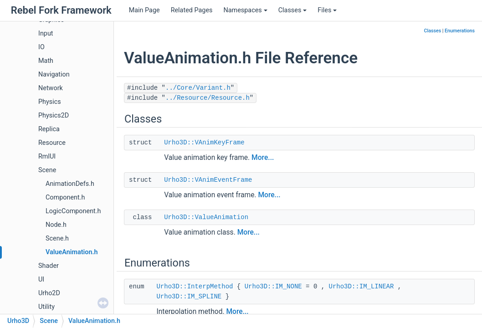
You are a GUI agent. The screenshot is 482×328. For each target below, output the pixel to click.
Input (45, 33)
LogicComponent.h (73, 211)
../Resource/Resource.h (207, 98)
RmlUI (47, 156)
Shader (48, 266)
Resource (52, 143)
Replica (49, 129)
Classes (292, 10)
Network (50, 88)
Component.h (65, 197)
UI (41, 279)
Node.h (56, 225)
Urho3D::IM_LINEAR (361, 286)
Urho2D (49, 293)
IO (41, 47)
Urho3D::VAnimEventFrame (208, 180)
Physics (49, 102)
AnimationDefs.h (70, 184)
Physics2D (53, 115)
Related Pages (192, 10)
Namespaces (245, 10)
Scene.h (57, 238)
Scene (47, 170)
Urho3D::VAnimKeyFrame (204, 142)
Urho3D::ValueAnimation (206, 217)
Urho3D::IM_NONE (273, 286)
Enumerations (460, 31)
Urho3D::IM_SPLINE (188, 296)
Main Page (144, 10)
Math (45, 61)
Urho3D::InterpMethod (194, 286)
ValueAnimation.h (72, 252)
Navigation (54, 74)
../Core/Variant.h (198, 88)
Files (327, 10)
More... (262, 158)
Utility (46, 307)
